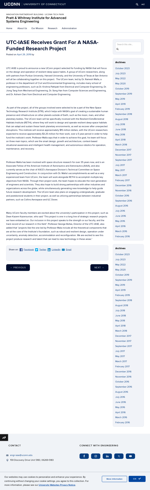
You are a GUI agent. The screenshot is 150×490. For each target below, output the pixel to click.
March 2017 (121, 175)
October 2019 (122, 88)
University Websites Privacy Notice (57, 485)
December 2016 (123, 185)
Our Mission (37, 28)
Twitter (40, 249)
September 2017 (123, 160)
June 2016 (120, 216)
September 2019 (123, 93)
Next (99, 267)
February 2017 (122, 180)
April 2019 (120, 104)
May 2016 (120, 221)
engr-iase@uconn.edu (21, 455)
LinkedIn (54, 249)
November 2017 (123, 154)
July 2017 (120, 165)
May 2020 (120, 83)
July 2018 (120, 124)
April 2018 (120, 139)
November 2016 (123, 190)
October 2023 (122, 68)
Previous (18, 267)
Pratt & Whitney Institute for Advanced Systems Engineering (36, 20)
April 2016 (120, 226)
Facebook (27, 249)
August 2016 (121, 205)
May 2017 (120, 170)
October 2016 (122, 195)
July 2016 (120, 210)
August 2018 (121, 119)
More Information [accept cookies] (114, 479)
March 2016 (121, 231)
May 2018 (120, 134)
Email (66, 249)
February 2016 (122, 236)
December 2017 (123, 149)
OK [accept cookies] (137, 478)
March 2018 (121, 144)
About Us (22, 28)
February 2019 (122, 109)
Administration (69, 28)
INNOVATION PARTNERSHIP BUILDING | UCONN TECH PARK (35, 14)
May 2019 (120, 98)
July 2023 (120, 73)
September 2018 (123, 114)
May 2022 (120, 78)
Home (9, 28)
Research (52, 28)
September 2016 (123, 200)
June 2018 (120, 129)
